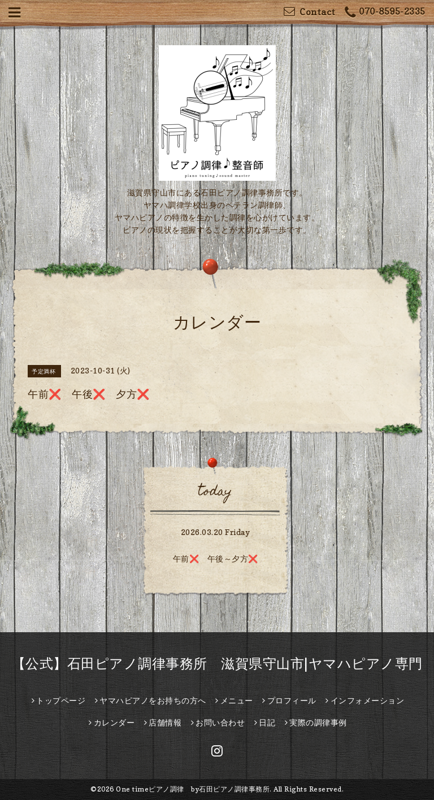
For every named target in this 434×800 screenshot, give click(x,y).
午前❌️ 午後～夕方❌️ (215, 558)
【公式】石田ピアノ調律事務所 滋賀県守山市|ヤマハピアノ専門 (217, 663)
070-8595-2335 (385, 13)
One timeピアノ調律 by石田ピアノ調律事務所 (193, 789)
